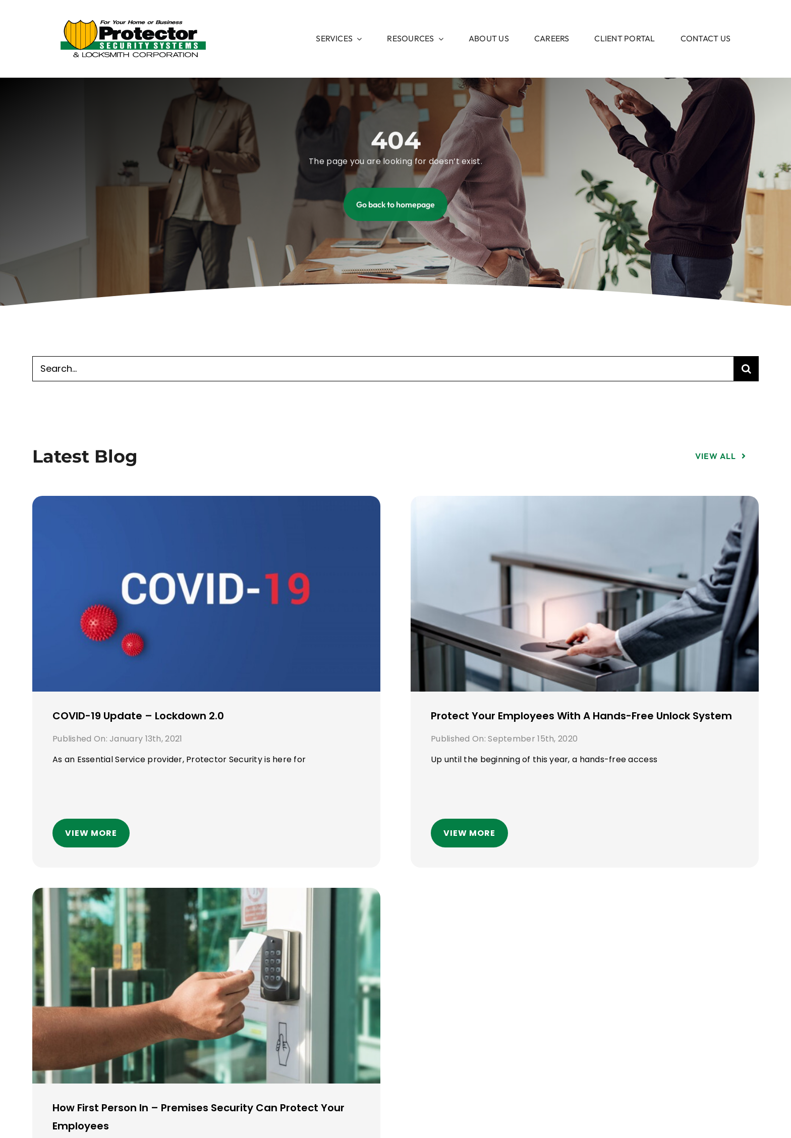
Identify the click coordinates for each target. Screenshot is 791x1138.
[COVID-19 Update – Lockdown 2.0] (206, 504)
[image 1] (133, 24)
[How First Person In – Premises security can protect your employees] (206, 896)
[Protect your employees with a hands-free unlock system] (585, 504)
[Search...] (382, 368)
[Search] (746, 368)
